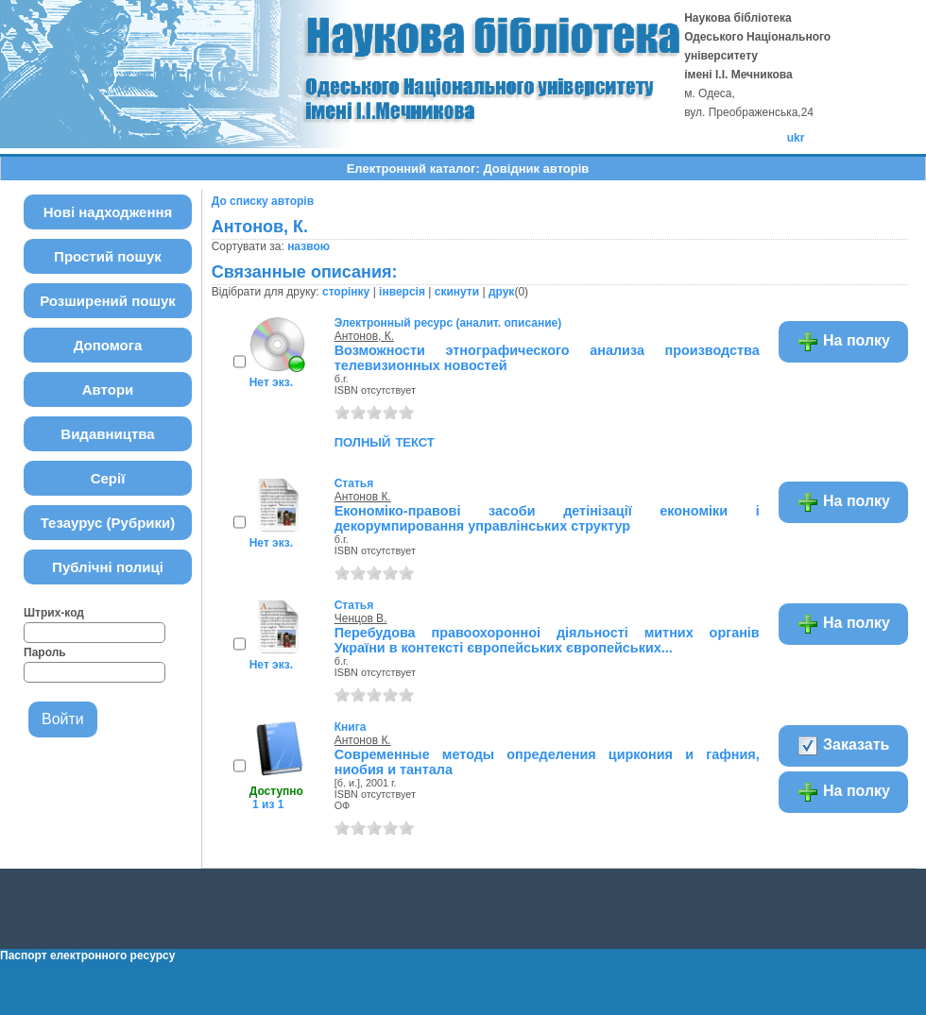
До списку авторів (263, 201)
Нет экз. (271, 382)
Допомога (108, 345)
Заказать (843, 746)
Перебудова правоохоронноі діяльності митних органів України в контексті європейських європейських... (547, 640)
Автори (108, 389)
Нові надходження (108, 212)
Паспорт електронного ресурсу (87, 955)
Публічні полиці (107, 567)
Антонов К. (362, 496)
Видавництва (107, 434)
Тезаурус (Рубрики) (108, 523)
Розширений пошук (108, 301)
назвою (308, 246)
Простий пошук (108, 256)
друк (501, 291)
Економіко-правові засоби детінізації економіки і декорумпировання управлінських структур (547, 518)
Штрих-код (54, 612)
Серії (108, 478)
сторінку (345, 291)
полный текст (384, 440)
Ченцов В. (360, 618)
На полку (843, 341)
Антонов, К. (364, 336)
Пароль (45, 652)
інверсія (402, 291)
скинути (457, 291)
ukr (796, 137)
